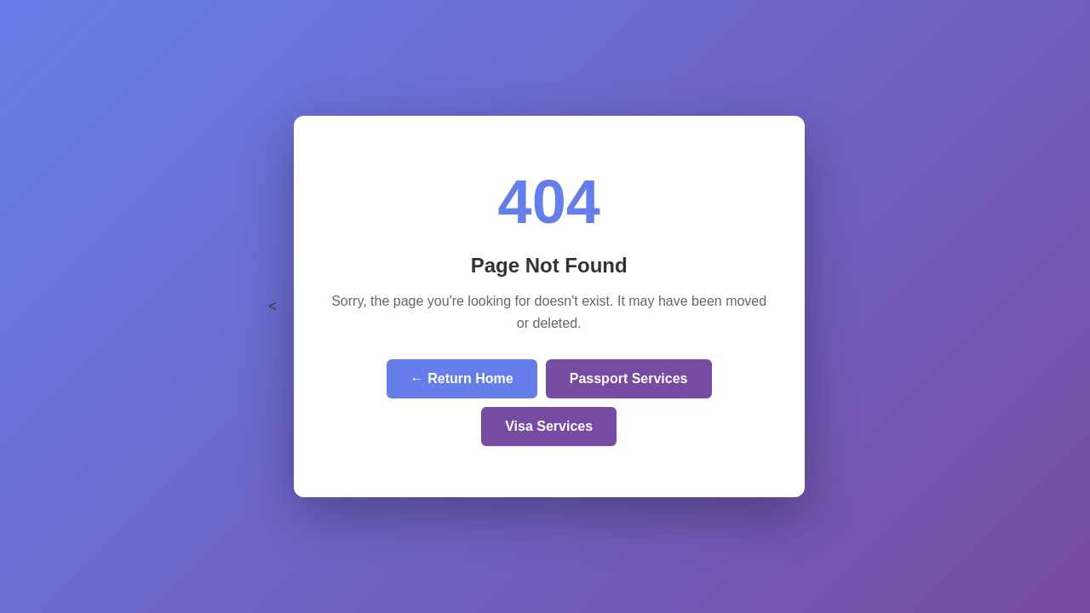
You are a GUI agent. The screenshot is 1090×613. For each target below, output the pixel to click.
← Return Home (461, 378)
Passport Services (629, 378)
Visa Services (549, 426)
